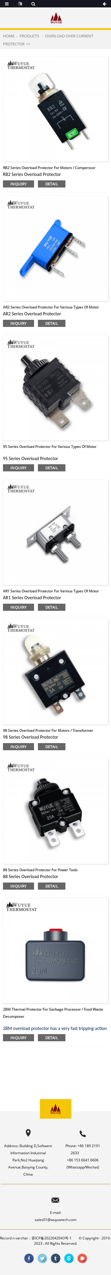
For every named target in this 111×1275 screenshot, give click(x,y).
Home (9, 36)
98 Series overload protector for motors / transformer (48, 730)
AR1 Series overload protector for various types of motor (51, 591)
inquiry (18, 184)
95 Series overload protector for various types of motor (49, 446)
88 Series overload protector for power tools (40, 869)
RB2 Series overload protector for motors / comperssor (49, 167)
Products (29, 36)
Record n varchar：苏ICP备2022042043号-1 (36, 1238)
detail (51, 184)
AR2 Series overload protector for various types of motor (51, 307)
